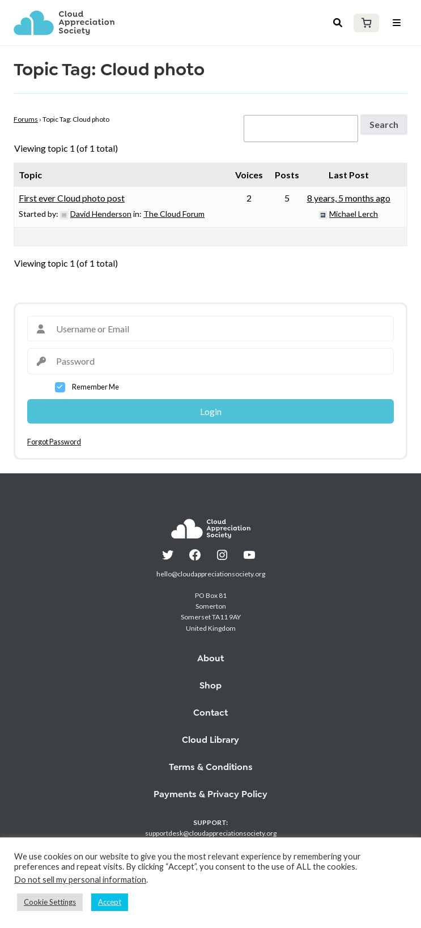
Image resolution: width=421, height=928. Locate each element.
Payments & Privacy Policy (210, 794)
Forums (26, 119)
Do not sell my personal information (80, 879)
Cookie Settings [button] (50, 901)
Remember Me (95, 386)
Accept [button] (109, 901)
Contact (210, 713)
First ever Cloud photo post (72, 198)
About (210, 658)
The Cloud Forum (174, 214)
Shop (210, 685)
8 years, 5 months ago (348, 198)
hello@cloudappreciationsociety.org (210, 574)
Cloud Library (210, 740)
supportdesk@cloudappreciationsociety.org (211, 833)
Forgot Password (54, 441)
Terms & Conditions (211, 767)
